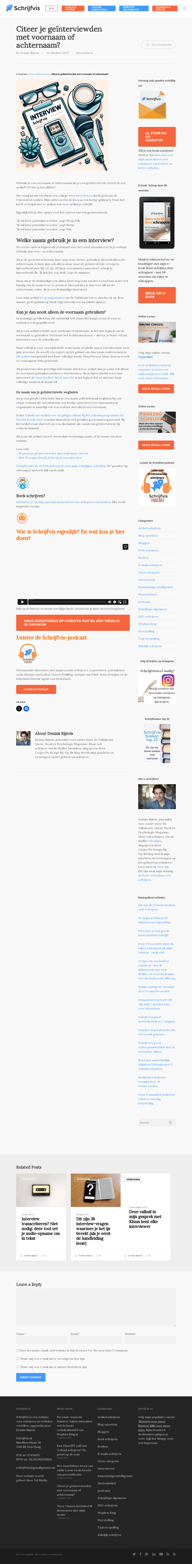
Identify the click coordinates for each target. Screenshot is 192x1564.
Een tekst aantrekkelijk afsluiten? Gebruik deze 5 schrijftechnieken (155, 1064)
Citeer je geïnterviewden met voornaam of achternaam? (74, 1490)
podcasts (144, 602)
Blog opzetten (148, 535)
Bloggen (144, 543)
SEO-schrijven (148, 616)
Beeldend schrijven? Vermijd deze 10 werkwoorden (152, 1082)
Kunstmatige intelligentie (155, 587)
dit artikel (22, 356)
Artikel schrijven (149, 528)
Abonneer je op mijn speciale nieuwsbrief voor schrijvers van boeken (63, 502)
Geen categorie (149, 572)
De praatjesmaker (52, 297)
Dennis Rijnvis (29, 53)
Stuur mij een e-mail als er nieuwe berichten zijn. (54, 1367)
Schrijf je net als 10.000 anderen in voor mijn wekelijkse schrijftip (61, 466)
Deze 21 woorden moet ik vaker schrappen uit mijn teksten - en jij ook (155, 948)
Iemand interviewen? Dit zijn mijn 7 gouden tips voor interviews (155, 1004)
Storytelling (146, 631)
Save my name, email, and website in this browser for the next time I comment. (74, 1350)
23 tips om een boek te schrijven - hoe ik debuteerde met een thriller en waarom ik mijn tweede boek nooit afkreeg (156, 969)
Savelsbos (155, 841)
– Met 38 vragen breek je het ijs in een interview (49, 457)
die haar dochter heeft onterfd (52, 377)
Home (32, 74)
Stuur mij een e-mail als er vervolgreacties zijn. (52, 1358)
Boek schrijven (148, 550)
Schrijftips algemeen (152, 609)
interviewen (84, 195)
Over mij (163, 867)
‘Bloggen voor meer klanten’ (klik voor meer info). (154, 1425)
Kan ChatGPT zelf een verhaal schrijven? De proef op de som (72, 1450)
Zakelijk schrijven (150, 646)
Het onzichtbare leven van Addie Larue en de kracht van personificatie (75, 1470)
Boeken (143, 557)
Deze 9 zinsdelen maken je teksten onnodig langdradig (156, 1099)
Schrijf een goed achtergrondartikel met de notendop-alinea (156, 1047)
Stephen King (147, 624)
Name (21, 1334)
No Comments (158, 45)
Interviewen (84, 53)
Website (130, 1334)
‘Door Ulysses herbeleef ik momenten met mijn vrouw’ (74, 1510)
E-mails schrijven (150, 565)
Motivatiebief (147, 594)
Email (75, 1334)
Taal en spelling (149, 638)
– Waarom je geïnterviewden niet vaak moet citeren (52, 453)
